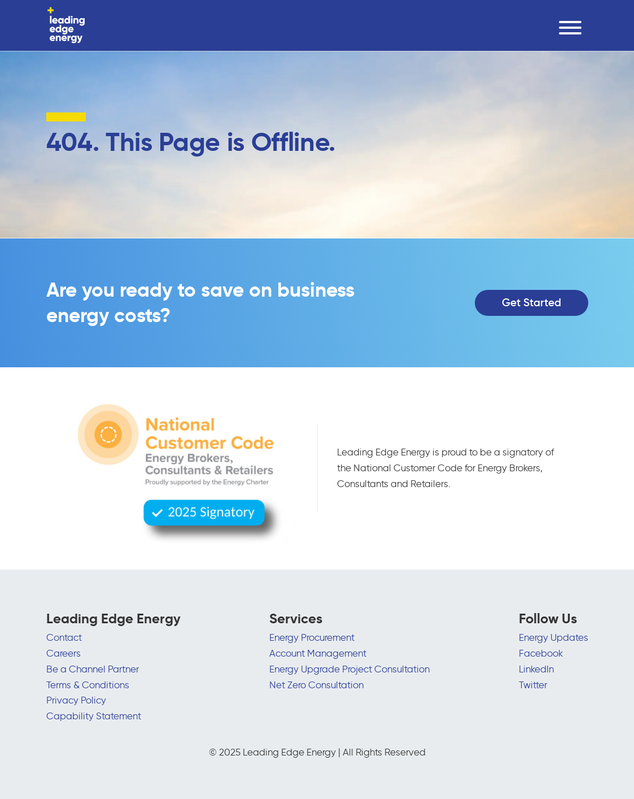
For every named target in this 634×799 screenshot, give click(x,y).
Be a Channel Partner (92, 669)
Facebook (541, 653)
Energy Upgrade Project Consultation (349, 669)
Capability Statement (93, 716)
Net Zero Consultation (316, 685)
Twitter (533, 685)
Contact (64, 637)
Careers (63, 653)
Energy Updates (553, 637)
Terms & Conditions (87, 685)
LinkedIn (536, 669)
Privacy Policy (76, 700)
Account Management (317, 653)
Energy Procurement (312, 637)
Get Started (531, 302)
